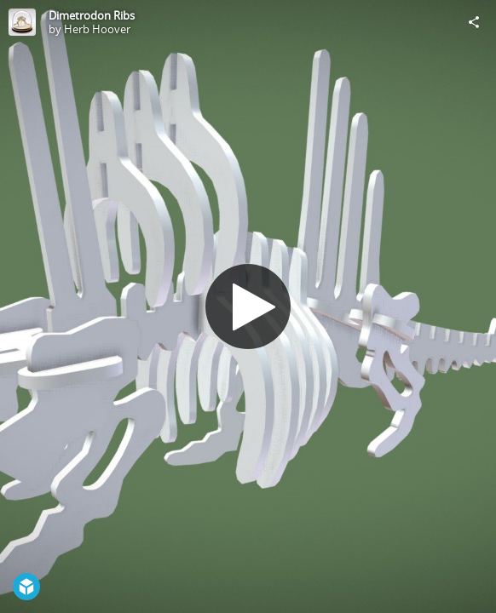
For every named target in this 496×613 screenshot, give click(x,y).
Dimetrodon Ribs (92, 15)
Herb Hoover (97, 29)
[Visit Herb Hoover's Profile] (22, 22)
